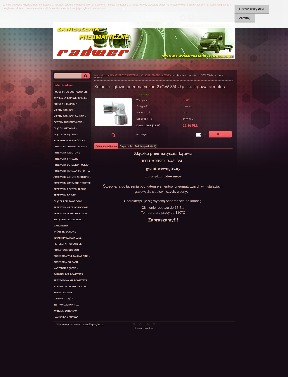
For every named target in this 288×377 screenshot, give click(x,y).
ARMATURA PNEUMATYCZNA (124, 75)
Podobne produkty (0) (145, 146)
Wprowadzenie (101, 75)
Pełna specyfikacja (106, 146)
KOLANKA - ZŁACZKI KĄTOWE (155, 75)
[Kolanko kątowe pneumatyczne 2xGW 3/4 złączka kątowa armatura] (113, 116)
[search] (85, 76)
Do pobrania (126, 146)
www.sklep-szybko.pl (93, 324)
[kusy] (198, 135)
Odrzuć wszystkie (251, 9)
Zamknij (244, 18)
